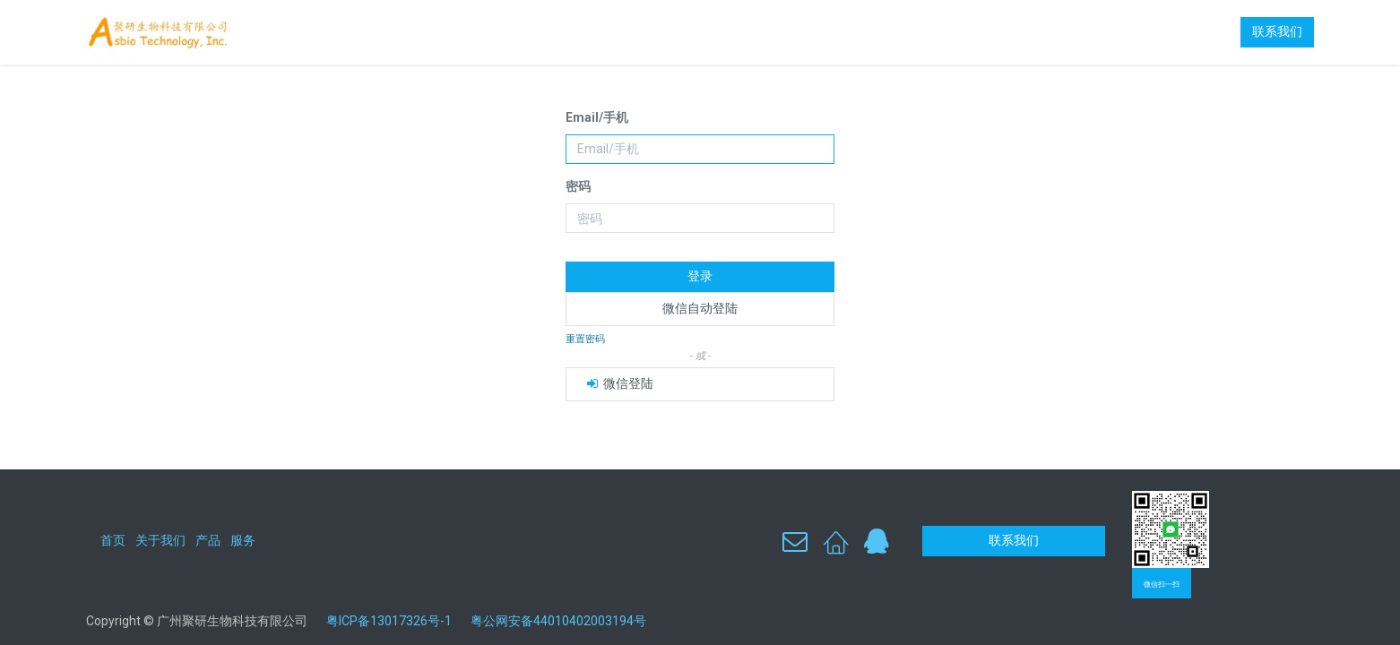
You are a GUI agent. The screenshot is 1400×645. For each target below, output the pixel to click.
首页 (112, 540)
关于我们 (160, 540)
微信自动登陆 (700, 308)
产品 (207, 540)
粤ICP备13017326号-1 (395, 621)
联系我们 (1277, 31)
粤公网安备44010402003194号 (558, 621)
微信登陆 (618, 383)
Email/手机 (597, 117)
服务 (242, 540)
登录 (700, 276)
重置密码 (585, 339)
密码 (578, 186)
